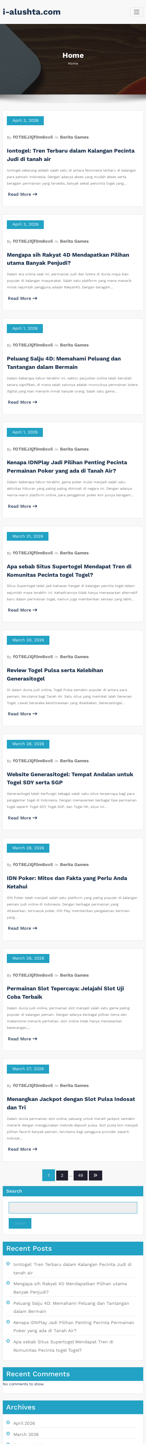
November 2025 (27, 1306)
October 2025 (25, 1315)
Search (14, 1046)
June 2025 (22, 1354)
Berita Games (65, 133)
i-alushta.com (27, 11)
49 (79, 1031)
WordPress (60, 1437)
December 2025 (27, 1296)
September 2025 (28, 1325)
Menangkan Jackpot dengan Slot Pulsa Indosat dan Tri (68, 969)
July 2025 (22, 1344)
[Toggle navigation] (137, 12)
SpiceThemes (118, 1437)
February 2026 (26, 1277)
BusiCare (95, 1437)
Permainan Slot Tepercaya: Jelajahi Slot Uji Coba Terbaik (71, 876)
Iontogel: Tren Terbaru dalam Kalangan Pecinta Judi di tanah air (71, 1119)
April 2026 (22, 1257)
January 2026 (25, 1286)
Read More (19, 186)
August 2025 (24, 1334)
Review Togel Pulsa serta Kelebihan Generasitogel (63, 611)
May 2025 (21, 1363)
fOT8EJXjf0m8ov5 (29, 133)
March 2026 (23, 1267)
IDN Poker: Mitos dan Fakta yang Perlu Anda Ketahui (65, 790)
